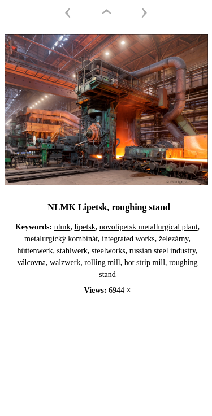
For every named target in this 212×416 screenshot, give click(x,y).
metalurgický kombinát (61, 239)
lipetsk (84, 227)
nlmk (62, 227)
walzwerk (65, 262)
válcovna (31, 262)
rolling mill (102, 262)
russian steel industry (162, 250)
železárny (174, 239)
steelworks (109, 250)
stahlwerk (72, 250)
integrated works (128, 239)
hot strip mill (144, 262)
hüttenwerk (35, 250)
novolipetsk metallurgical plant (148, 227)
